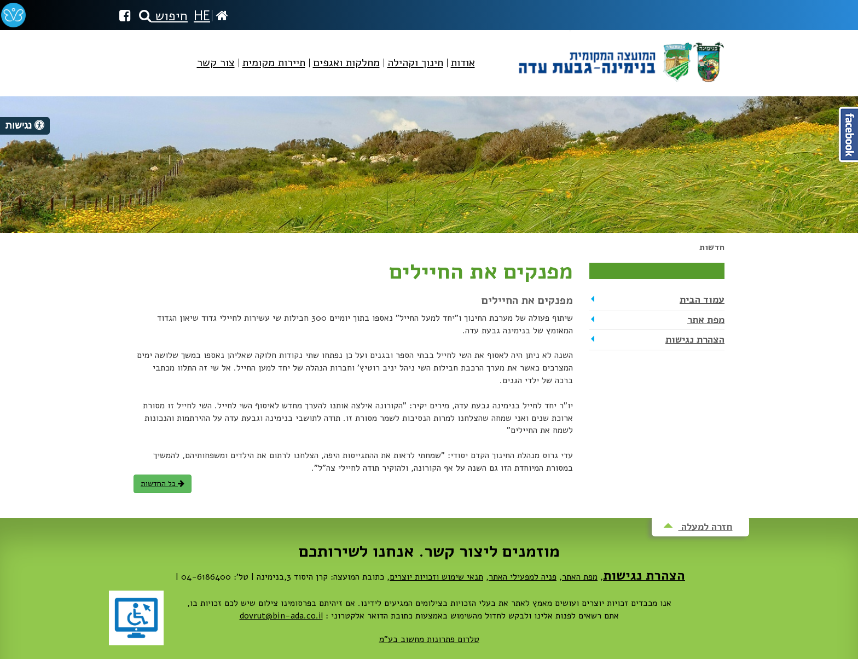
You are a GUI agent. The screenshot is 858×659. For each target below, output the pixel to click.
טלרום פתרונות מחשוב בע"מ (429, 639)
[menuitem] (463, 72)
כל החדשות (162, 483)
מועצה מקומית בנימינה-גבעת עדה (620, 57)
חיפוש (163, 16)
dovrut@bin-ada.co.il (281, 616)
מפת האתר (580, 577)
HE (202, 16)
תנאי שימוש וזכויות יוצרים (436, 577)
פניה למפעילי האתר (522, 577)
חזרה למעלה (698, 526)
